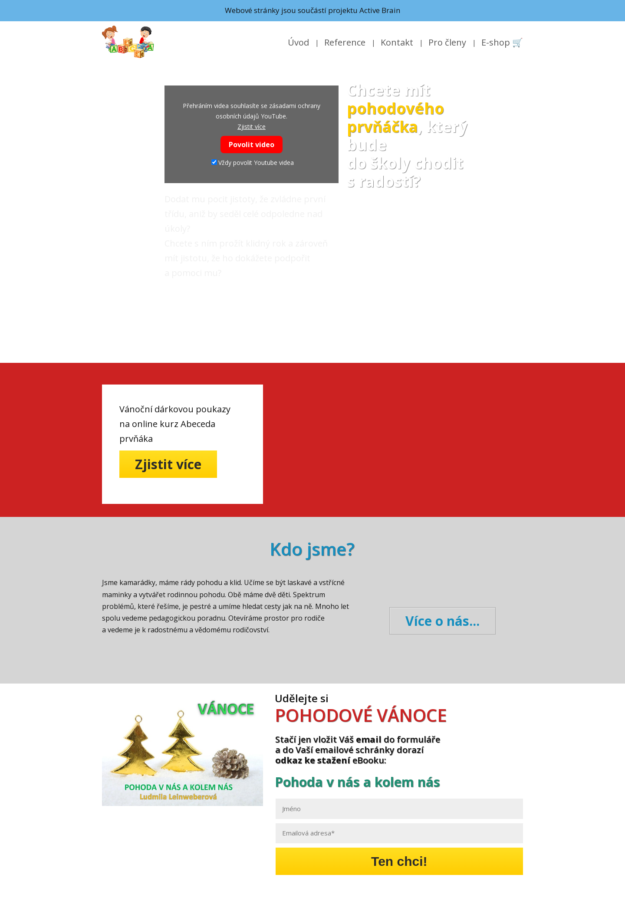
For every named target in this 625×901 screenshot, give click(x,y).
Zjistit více (251, 126)
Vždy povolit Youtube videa (252, 162)
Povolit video (251, 144)
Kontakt (397, 42)
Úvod (298, 42)
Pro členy (447, 42)
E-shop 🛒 (502, 42)
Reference (344, 42)
